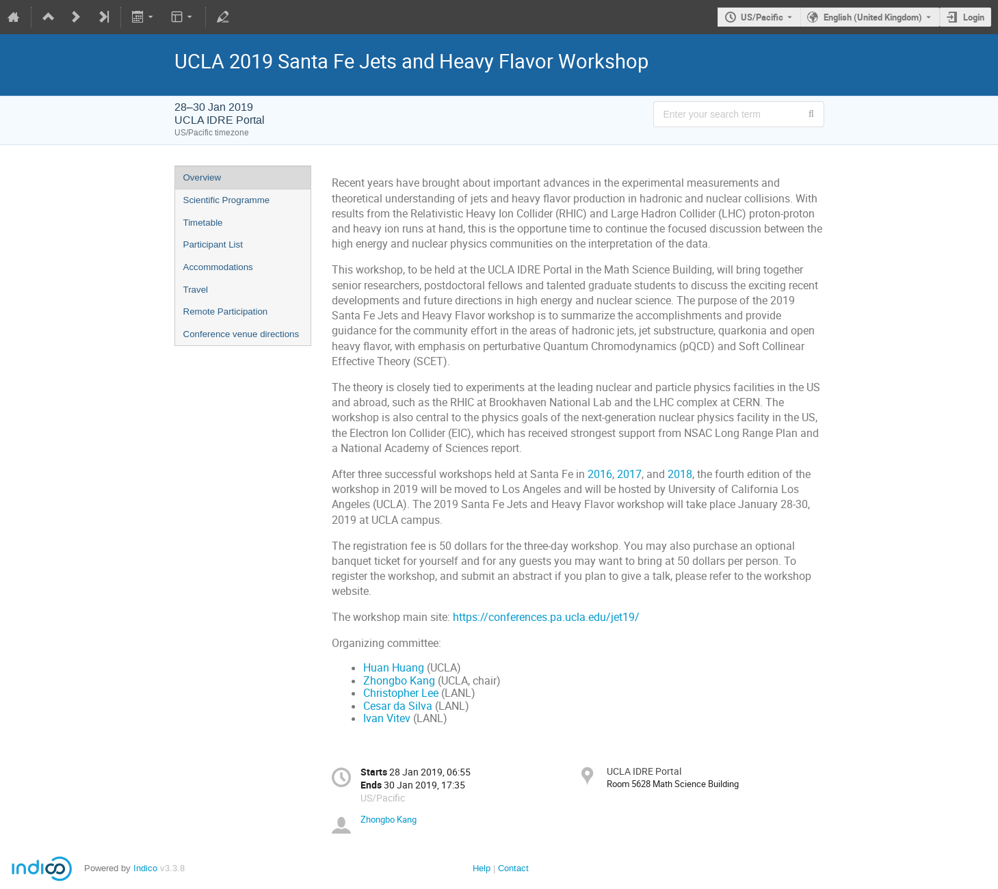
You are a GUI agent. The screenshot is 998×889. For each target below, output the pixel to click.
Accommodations (218, 267)
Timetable (203, 222)
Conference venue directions (241, 334)
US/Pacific (762, 17)
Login (973, 17)
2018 (680, 474)
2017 (629, 474)
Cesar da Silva (397, 706)
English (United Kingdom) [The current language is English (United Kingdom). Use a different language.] (873, 17)
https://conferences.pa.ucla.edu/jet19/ (546, 617)
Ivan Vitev (386, 718)
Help (481, 868)
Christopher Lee (400, 693)
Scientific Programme (226, 200)
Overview (202, 177)
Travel (196, 289)
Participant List (213, 244)
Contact (513, 868)
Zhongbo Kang (399, 681)
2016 (600, 474)
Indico (145, 868)
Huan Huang (393, 668)
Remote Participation (225, 311)
